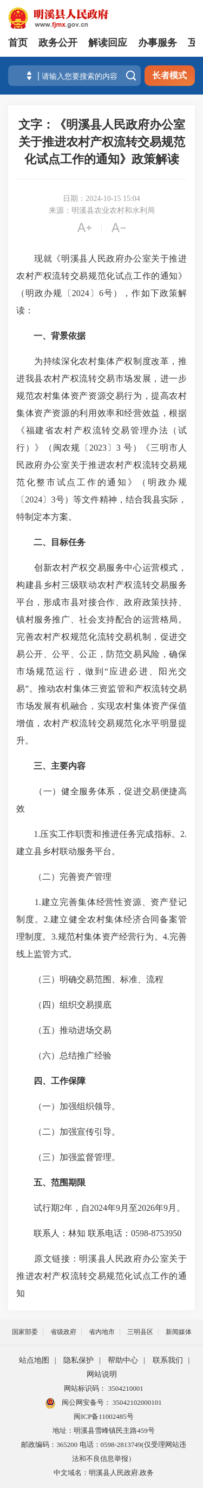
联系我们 (168, 1360)
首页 (18, 42)
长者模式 (169, 75)
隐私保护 (78, 1360)
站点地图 (34, 1360)
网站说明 (102, 1374)
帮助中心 (123, 1360)
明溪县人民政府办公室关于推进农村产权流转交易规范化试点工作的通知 (101, 1276)
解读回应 (107, 42)
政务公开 (57, 42)
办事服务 (157, 42)
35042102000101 (136, 1402)
